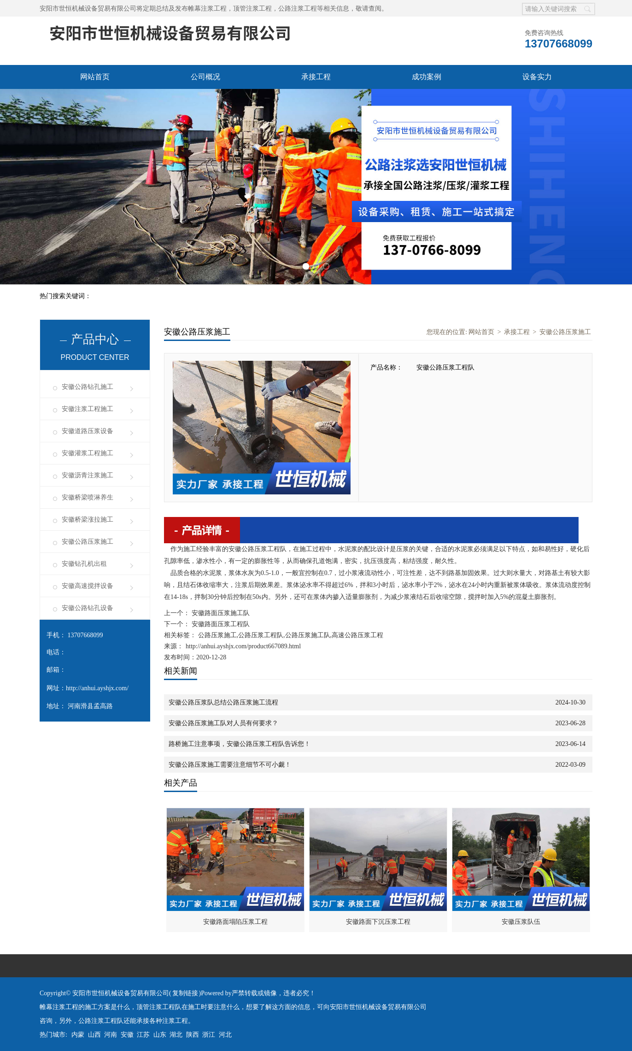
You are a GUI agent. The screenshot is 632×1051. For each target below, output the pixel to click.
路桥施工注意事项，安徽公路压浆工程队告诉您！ (239, 743)
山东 (159, 1034)
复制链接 (185, 993)
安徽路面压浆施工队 (220, 613)
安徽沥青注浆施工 (87, 475)
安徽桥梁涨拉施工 (87, 519)
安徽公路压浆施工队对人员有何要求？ (223, 723)
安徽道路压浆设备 (87, 431)
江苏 (143, 1034)
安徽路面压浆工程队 (220, 624)
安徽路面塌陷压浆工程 (235, 921)
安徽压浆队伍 (521, 921)
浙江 (208, 1034)
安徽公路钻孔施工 (87, 386)
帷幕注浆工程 (207, 8)
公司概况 (205, 77)
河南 (110, 1034)
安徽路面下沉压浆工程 (378, 921)
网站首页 (95, 77)
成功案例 (426, 77)
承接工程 (316, 77)
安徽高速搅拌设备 (87, 585)
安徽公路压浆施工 (87, 541)
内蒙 (77, 1034)
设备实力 (537, 77)
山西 (94, 1034)
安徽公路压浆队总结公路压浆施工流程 (223, 702)
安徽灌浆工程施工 (87, 453)
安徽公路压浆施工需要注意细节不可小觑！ (230, 764)
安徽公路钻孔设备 (87, 608)
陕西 (192, 1034)
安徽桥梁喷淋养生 (87, 497)
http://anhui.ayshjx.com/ (97, 688)
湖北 (176, 1034)
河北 (225, 1034)
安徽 (127, 1034)
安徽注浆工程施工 (87, 408)
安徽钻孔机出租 (84, 563)
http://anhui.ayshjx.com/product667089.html (243, 646)
